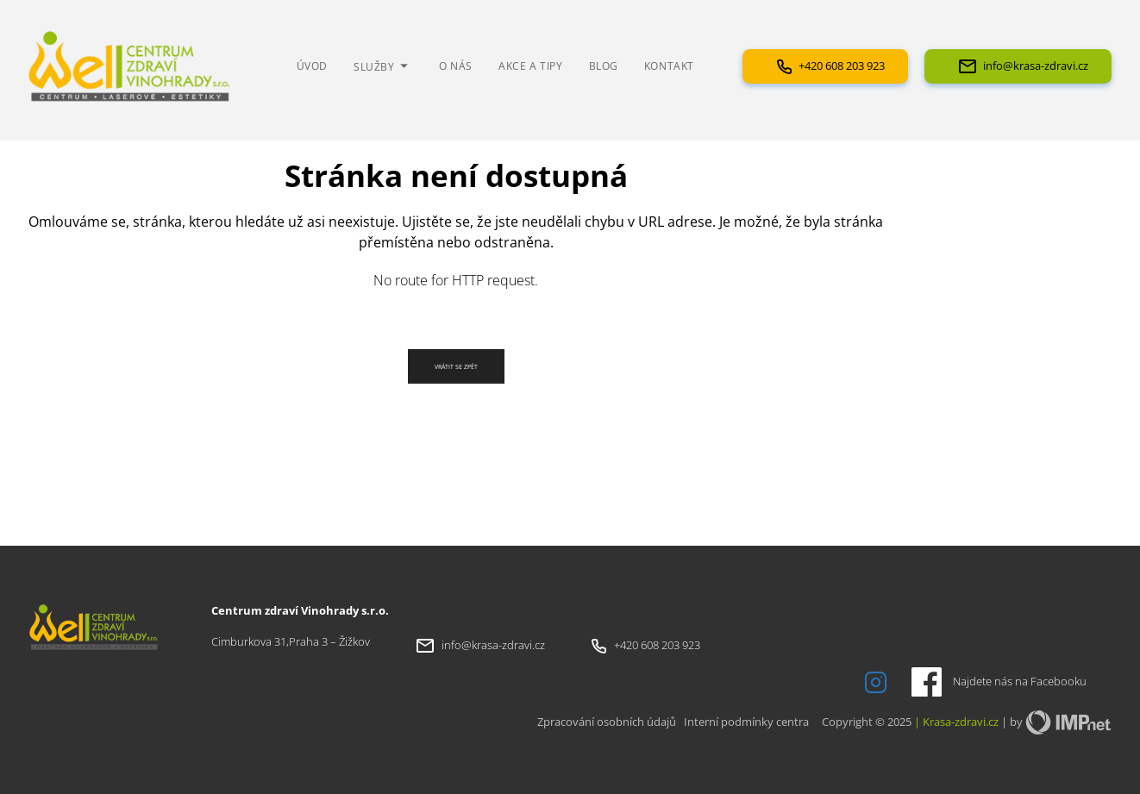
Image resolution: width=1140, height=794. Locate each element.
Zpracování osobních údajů (606, 721)
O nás (456, 65)
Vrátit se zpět (456, 366)
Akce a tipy (530, 65)
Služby (383, 66)
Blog (603, 65)
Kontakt (669, 65)
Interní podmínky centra (746, 721)
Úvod (312, 65)
